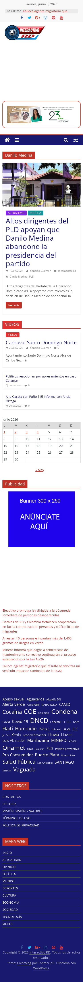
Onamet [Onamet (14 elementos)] (13, 747)
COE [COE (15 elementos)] (30, 711)
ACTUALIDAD (16, 213)
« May (39, 470)
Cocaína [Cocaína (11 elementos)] (12, 711)
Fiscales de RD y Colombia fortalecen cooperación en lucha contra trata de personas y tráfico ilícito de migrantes (40, 626)
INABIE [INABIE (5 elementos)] (44, 728)
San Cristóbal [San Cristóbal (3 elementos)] (45, 762)
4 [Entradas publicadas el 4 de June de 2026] (38, 432)
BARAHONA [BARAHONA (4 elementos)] (49, 705)
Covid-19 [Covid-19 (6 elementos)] (20, 721)
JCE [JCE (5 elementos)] (75, 728)
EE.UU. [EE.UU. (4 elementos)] (67, 722)
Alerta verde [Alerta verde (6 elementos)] (13, 704)
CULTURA (9, 895)
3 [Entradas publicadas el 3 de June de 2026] (26, 432)
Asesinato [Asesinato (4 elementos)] (33, 705)
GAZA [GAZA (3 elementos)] (76, 722)
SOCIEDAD (10, 909)
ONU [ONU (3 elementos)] (30, 749)
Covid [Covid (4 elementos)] (6, 722)
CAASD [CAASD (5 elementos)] (64, 704)
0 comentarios (65, 271)
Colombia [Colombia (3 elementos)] (43, 712)
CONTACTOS (11, 797)
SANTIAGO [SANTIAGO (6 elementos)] (64, 762)
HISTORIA (9, 804)
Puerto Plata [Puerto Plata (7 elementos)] (47, 755)
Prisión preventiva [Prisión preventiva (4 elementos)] (67, 749)
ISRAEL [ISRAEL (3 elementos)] (67, 729)
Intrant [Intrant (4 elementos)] (56, 729)
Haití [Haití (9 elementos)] (7, 728)
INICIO (7, 852)
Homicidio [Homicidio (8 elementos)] (26, 728)
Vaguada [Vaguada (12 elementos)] (24, 769)
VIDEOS (12, 335)
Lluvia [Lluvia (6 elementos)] (53, 734)
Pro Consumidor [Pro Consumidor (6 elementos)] (17, 754)
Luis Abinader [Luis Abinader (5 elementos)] (13, 740)
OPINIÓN (9, 867)
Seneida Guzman (41, 271)
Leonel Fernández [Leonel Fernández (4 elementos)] (34, 735)
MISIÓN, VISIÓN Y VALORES (22, 811)
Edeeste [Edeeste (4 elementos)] (55, 722)
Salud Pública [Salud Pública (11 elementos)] (18, 761)
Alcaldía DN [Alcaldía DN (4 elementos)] (53, 699)
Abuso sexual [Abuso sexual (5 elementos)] (13, 699)
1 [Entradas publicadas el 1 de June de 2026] (4, 432)
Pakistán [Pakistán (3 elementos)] (39, 749)
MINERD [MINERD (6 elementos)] (58, 740)
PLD (31, 276)
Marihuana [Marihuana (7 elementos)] (38, 740)
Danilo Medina (18, 276)
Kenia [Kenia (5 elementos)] (16, 734)
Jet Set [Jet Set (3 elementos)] (6, 735)
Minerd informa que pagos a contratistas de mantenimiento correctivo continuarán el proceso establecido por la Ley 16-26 (39, 654)
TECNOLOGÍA (12, 917)
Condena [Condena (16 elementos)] (64, 711)
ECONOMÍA (10, 902)
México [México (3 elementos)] (72, 741)
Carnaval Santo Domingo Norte (41, 342)
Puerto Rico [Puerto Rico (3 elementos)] (68, 755)
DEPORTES (10, 888)
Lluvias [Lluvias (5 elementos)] (66, 734)
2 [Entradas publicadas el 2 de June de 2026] (15, 432)
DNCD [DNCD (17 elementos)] (39, 720)
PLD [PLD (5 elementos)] (49, 748)
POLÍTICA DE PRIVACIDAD (20, 825)
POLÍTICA (35, 213)
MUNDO (8, 881)
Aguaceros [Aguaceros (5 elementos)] (35, 699)
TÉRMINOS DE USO (16, 818)
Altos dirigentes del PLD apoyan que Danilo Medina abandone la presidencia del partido (37, 242)
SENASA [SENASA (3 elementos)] (6, 770)
